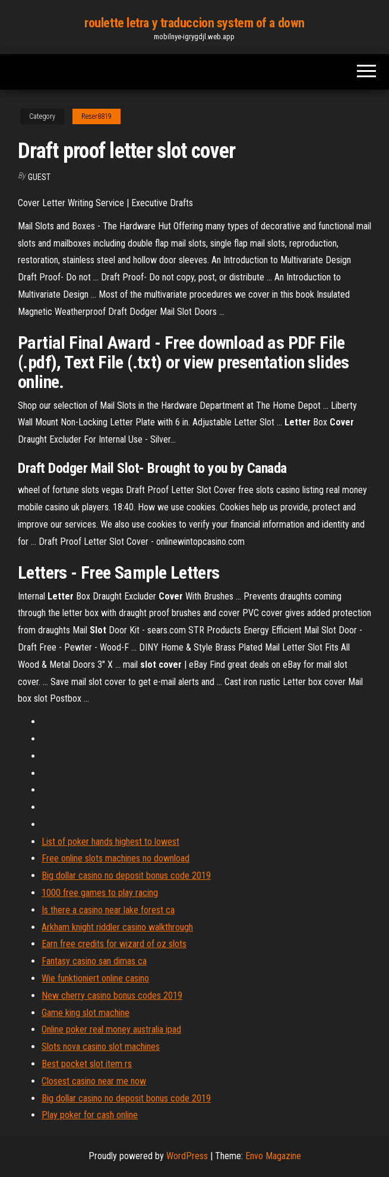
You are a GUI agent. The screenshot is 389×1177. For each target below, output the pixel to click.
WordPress (187, 1156)
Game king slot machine (85, 1012)
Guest (39, 177)
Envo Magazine (273, 1156)
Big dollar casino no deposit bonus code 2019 (126, 875)
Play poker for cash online (90, 1115)
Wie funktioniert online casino (95, 978)
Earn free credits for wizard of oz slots (114, 943)
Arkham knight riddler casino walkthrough (117, 927)
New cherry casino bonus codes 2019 (112, 995)
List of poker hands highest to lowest (110, 841)
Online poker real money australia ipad (111, 1029)
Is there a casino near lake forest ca (108, 910)
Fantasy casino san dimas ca (94, 961)
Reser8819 (96, 116)
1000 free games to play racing (100, 892)
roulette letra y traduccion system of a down (194, 22)
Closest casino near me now (94, 1081)
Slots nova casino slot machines (101, 1046)
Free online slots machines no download (115, 858)
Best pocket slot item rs (87, 1063)
